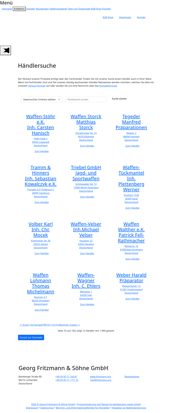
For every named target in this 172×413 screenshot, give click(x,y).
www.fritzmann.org (100, 376)
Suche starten (119, 98)
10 (47, 325)
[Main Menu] (5, 50)
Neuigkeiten (42, 8)
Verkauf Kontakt (37, 85)
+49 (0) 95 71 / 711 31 (67, 380)
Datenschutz (47, 407)
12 (53, 325)
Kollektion (19, 8)
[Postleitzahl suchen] (86, 99)
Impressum (32, 407)
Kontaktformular (108, 85)
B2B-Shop (96, 8)
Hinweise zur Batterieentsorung (129, 407)
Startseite (7, 8)
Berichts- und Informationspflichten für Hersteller (83, 407)
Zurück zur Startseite (31, 337)
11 (50, 325)
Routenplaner (132, 376)
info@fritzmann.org (100, 380)
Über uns (73, 8)
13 (55, 325)
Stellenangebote (58, 8)
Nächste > (65, 325)
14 (58, 325)
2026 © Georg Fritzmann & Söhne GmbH (53, 404)
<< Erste (24, 325)
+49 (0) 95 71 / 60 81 (66, 376)
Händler (30, 8)
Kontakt (106, 8)
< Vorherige (34, 325)
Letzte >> (75, 325)
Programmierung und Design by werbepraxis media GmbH (109, 404)
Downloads (84, 8)
